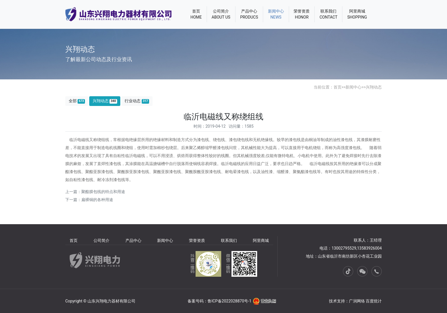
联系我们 (229, 240)
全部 (77, 101)
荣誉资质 (197, 240)
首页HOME (196, 14)
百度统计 (374, 301)
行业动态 (137, 101)
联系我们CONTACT (329, 14)
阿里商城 (261, 240)
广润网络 (357, 301)
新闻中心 (353, 87)
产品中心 (133, 240)
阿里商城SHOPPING (357, 14)
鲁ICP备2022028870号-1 (229, 301)
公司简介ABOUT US (221, 14)
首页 (338, 87)
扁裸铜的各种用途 (97, 199)
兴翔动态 (374, 87)
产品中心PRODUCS (249, 14)
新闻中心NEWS (276, 14)
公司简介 (101, 240)
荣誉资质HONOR (302, 14)
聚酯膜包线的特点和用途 (103, 191)
